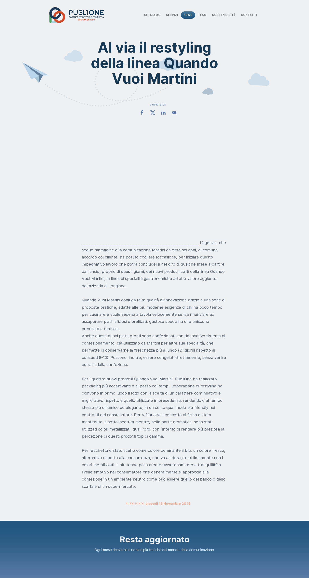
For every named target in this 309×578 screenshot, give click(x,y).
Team (202, 15)
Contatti (249, 15)
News (188, 15)
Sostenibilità (224, 15)
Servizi (172, 15)
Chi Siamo (152, 15)
